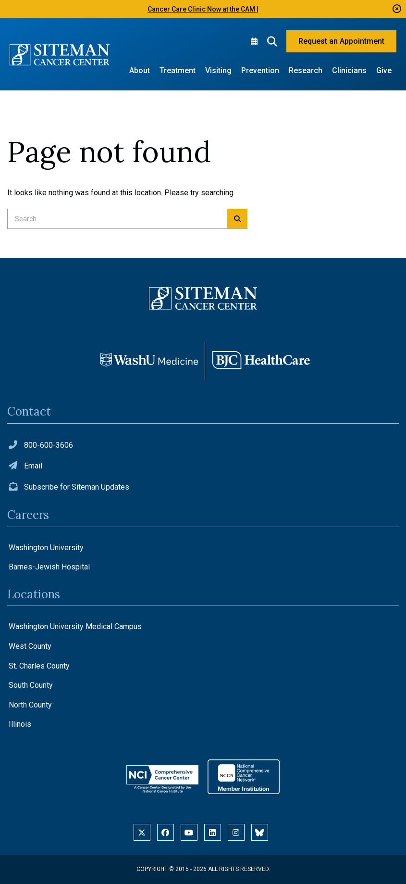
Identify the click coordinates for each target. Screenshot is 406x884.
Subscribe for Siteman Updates (76, 487)
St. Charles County (39, 665)
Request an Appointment (341, 41)
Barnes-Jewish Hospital (49, 566)
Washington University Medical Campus (75, 626)
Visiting (218, 70)
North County (30, 704)
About (139, 70)
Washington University (46, 547)
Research (305, 70)
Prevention (260, 70)
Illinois (20, 724)
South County (31, 685)
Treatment (178, 70)
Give (384, 70)
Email (33, 465)
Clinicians (349, 70)
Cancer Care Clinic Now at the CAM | (203, 9)
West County (30, 646)
